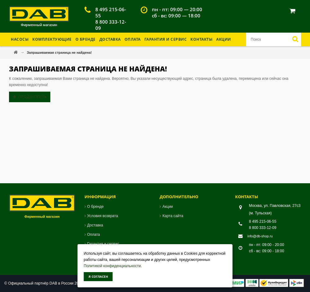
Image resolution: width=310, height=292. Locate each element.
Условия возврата (102, 216)
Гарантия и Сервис (165, 39)
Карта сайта (172, 216)
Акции (223, 39)
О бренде (85, 39)
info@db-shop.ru (260, 236)
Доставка (110, 39)
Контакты (201, 39)
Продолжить (32, 96)
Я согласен (98, 276)
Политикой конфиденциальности (112, 266)
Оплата (133, 39)
